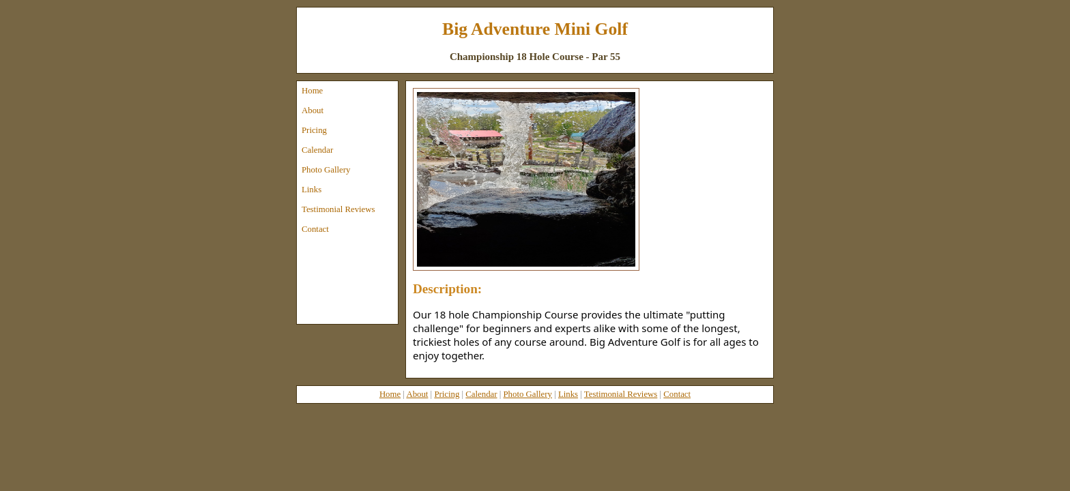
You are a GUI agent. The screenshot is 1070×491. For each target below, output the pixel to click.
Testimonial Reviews (338, 209)
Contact (315, 229)
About (312, 110)
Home (312, 90)
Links (311, 189)
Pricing (314, 130)
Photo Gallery (326, 170)
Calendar (317, 150)
